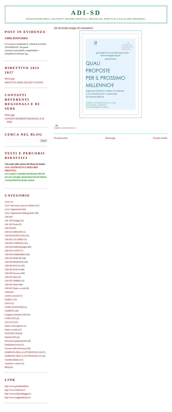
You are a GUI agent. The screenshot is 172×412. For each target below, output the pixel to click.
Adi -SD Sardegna (12, 220)
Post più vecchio (160, 138)
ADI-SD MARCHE (13, 258)
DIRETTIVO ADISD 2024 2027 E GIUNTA (24, 82)
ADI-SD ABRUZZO (14, 232)
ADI (6, 217)
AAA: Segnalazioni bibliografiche (19, 213)
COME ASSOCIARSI (14, 307)
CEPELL (9, 299)
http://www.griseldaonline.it (17, 386)
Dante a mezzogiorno (14, 326)
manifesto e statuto (13, 363)
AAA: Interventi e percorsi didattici (20, 205)
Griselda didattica (12, 360)
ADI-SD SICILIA (69, 128)
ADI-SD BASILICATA (15, 235)
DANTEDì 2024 (12, 333)
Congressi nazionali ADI (15, 314)
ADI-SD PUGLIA (12, 266)
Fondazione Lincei (13, 345)
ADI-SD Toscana (12, 273)
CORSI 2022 (10, 318)
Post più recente (61, 138)
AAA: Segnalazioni (13, 209)
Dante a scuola (11, 329)
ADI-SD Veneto (11, 284)
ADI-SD (86, 12)
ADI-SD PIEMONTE (14, 262)
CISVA (8, 303)
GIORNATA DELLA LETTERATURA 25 (23, 356)
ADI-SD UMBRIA (13, 281)
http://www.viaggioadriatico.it (18, 397)
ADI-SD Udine (11, 277)
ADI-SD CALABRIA (14, 239)
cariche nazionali (12, 296)
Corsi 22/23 (10, 322)
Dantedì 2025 (10, 337)
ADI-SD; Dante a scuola (15, 288)
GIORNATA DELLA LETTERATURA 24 (23, 352)
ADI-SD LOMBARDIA (15, 254)
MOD (7, 367)
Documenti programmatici (16, 341)
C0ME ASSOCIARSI (16, 38)
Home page (110, 138)
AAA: (7, 202)
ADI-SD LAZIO (12, 251)
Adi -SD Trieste (11, 224)
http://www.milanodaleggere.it (18, 394)
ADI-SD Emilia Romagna (16, 247)
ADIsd (7, 292)
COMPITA (9, 311)
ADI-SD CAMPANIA (14, 243)
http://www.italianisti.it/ (15, 390)
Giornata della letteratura (15, 348)
